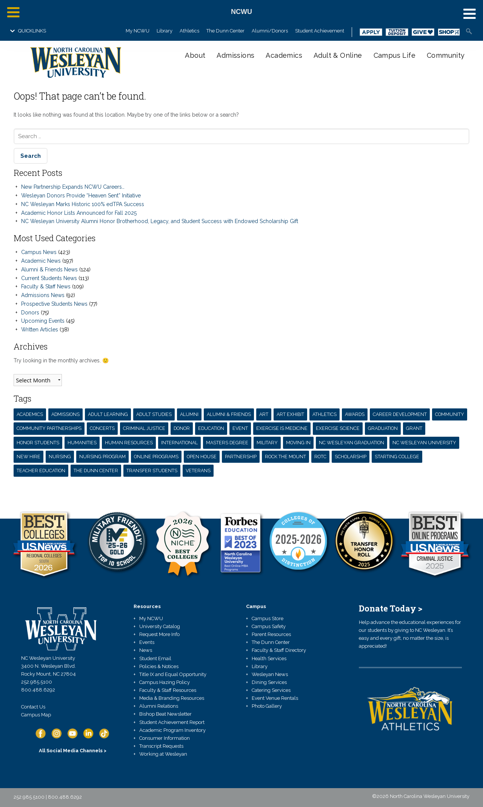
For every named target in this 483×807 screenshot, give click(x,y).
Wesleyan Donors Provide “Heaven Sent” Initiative (81, 196)
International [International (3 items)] (179, 442)
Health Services (269, 658)
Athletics (189, 30)
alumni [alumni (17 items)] (189, 414)
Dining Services (269, 682)
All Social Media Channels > (72, 750)
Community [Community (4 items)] (449, 414)
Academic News (41, 261)
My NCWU (137, 30)
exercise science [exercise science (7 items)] (338, 428)
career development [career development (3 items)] (400, 414)
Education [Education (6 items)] (211, 428)
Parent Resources (271, 634)
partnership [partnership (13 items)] (241, 456)
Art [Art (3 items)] (263, 414)
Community (446, 55)
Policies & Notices (158, 666)
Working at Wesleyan (163, 754)
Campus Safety (269, 626)
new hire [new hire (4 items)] (28, 456)
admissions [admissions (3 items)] (65, 414)
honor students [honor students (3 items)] (38, 442)
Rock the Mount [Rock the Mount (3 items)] (285, 456)
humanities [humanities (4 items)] (82, 442)
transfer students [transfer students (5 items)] (151, 470)
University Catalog (159, 626)
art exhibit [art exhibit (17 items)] (290, 414)
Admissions (235, 55)
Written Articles (39, 329)
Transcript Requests (161, 746)
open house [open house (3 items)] (202, 456)
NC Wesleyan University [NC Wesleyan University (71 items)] (424, 442)
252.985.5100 (36, 682)
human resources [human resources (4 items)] (129, 442)
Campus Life (394, 55)
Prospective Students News (54, 304)
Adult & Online (338, 55)
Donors (30, 313)
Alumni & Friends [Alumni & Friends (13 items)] (229, 414)
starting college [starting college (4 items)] (397, 456)
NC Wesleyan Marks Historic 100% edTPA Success (82, 204)
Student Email (155, 658)
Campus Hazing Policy (164, 682)
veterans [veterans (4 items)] (198, 470)
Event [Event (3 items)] (240, 428)
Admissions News (43, 295)
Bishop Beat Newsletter (165, 714)
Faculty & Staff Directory (279, 650)
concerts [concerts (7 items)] (102, 428)
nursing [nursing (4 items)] (60, 456)
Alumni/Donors (270, 30)
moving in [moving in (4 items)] (298, 442)
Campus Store (267, 618)
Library (164, 30)
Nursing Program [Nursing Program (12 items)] (102, 456)
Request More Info (159, 634)
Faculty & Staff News (46, 286)
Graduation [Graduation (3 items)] (383, 428)
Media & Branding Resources (171, 698)
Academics (284, 55)
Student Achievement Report (172, 722)
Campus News (39, 252)
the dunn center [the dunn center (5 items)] (96, 470)
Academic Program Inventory (172, 730)
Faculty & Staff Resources (167, 690)
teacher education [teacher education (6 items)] (41, 470)
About (195, 55)
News (145, 650)
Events (146, 642)
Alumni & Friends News (49, 269)
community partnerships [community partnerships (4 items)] (49, 428)
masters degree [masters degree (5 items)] (227, 442)
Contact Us (33, 707)
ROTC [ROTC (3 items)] (320, 456)
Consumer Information (164, 738)
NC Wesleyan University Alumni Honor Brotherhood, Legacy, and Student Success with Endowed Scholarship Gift (159, 221)
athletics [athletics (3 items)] (324, 414)
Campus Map (36, 715)
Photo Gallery (267, 706)
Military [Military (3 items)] (267, 442)
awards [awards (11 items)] (355, 414)
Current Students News (49, 278)
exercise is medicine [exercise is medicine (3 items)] (282, 428)
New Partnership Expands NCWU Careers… (73, 187)
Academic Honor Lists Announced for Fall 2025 (79, 213)
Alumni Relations (158, 706)
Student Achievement (319, 30)
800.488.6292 (38, 690)
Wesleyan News (270, 674)
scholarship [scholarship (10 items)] (350, 456)
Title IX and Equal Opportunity (172, 674)
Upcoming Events (43, 321)
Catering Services (271, 690)
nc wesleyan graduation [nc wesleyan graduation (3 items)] (351, 442)
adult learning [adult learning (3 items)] (108, 414)
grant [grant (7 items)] (414, 428)
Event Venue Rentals (275, 698)
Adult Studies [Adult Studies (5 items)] (154, 414)
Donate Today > (390, 608)
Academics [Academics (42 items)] (30, 414)
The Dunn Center (225, 30)
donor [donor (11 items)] (182, 428)
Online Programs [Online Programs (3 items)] (156, 456)
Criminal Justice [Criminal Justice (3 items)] (144, 428)
